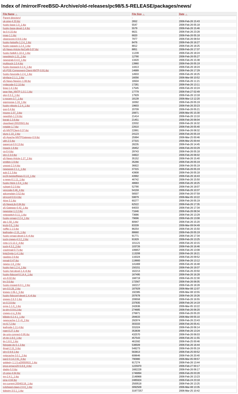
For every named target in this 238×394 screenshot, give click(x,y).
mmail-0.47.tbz (11, 260)
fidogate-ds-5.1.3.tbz (14, 345)
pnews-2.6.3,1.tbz (12, 299)
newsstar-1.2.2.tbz (13, 211)
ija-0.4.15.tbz (10, 31)
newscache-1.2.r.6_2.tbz (16, 320)
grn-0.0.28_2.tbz (12, 288)
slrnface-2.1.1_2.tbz (13, 77)
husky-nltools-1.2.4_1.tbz (16, 105)
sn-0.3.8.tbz (9, 302)
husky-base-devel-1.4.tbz (16, 28)
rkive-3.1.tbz (9, 200)
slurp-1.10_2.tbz (11, 134)
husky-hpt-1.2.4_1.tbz (14, 267)
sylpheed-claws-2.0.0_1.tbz (17, 387)
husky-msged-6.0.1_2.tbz (16, 285)
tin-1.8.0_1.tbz (10, 341)
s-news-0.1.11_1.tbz (14, 179)
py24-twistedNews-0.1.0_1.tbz (19, 176)
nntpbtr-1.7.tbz (11, 126)
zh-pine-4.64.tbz (11, 373)
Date (181, 14)
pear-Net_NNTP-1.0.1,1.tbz (17, 91)
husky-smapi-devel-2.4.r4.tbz (18, 236)
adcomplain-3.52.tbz (14, 193)
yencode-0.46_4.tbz (13, 190)
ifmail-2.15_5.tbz (12, 348)
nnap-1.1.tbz (9, 35)
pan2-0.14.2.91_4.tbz (14, 359)
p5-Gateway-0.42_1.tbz (15, 207)
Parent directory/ (12, 18)
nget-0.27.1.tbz (11, 331)
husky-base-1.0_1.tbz (14, 25)
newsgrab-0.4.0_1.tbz (14, 60)
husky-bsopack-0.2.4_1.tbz (17, 67)
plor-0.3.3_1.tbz (11, 95)
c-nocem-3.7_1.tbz (13, 98)
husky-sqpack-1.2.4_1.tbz (17, 46)
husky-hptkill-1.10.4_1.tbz (16, 53)
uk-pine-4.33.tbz (11, 21)
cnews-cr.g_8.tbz (12, 313)
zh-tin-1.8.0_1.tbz (12, 338)
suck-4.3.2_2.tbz (12, 246)
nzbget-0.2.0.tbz (11, 186)
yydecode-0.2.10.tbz (14, 84)
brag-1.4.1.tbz (10, 88)
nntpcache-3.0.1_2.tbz (15, 355)
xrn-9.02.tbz (9, 278)
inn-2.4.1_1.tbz (11, 376)
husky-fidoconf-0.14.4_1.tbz (18, 274)
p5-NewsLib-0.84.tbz (14, 204)
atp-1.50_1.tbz (10, 222)
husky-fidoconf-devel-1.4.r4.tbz (19, 295)
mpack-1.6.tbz (10, 148)
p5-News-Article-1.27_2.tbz (17, 158)
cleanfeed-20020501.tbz (16, 123)
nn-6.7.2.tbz (9, 324)
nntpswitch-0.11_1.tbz (15, 214)
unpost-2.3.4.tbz (11, 165)
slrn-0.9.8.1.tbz (11, 352)
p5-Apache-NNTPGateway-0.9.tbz (21, 137)
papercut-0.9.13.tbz (13, 144)
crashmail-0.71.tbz (13, 250)
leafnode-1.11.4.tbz (13, 327)
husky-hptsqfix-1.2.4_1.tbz (17, 42)
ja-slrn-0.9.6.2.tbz (12, 309)
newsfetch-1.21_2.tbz (14, 56)
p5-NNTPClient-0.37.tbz (16, 130)
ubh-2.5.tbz (9, 141)
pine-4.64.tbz (10, 380)
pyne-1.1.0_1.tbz (12, 306)
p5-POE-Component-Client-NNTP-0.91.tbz (26, 70)
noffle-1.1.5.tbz (11, 229)
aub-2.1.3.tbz (10, 172)
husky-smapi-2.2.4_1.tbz (16, 218)
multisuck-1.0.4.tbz (13, 63)
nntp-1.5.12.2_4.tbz (13, 243)
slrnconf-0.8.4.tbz (12, 197)
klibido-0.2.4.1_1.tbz (14, 317)
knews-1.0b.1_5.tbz (13, 292)
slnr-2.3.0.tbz (10, 155)
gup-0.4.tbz (9, 109)
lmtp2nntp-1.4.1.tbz (13, 253)
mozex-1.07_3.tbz (12, 113)
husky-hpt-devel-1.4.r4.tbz (17, 271)
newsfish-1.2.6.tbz (12, 116)
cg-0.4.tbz (8, 151)
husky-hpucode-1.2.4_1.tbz (17, 74)
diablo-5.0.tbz (10, 369)
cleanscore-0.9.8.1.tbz (15, 39)
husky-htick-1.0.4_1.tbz (15, 183)
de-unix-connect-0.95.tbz (16, 334)
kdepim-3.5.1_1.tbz (13, 390)
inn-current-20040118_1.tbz (18, 383)
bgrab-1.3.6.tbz (11, 119)
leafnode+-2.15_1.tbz (14, 232)
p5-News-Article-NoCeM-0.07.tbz (21, 49)
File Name (8, 14)
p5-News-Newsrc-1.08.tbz (17, 81)
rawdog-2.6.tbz (11, 257)
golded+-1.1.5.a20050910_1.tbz (20, 362)
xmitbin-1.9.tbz (11, 162)
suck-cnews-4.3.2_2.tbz (15, 239)
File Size (137, 14)
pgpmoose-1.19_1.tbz (14, 102)
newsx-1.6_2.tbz (12, 264)
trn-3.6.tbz (8, 281)
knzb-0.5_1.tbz (11, 225)
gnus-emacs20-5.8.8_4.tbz (17, 366)
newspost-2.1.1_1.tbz (14, 169)
